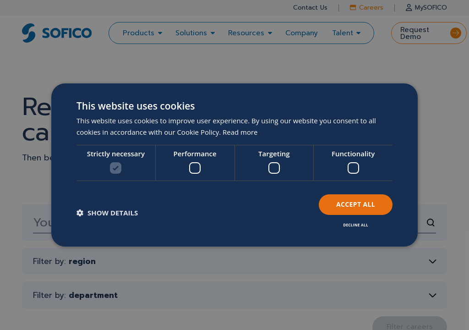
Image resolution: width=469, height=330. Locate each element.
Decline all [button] (355, 224)
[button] (107, 213)
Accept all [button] (355, 204)
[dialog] (234, 165)
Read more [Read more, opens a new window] (240, 132)
